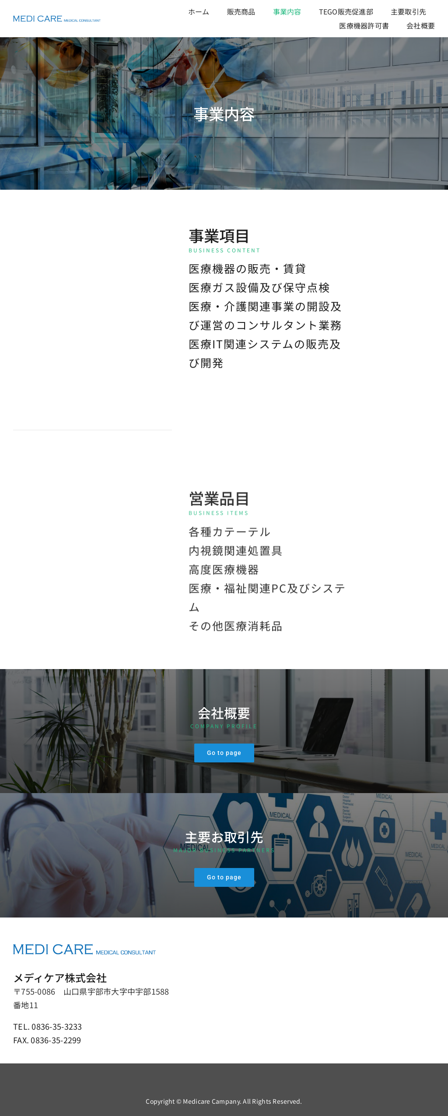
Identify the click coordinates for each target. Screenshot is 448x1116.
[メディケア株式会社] (57, 19)
